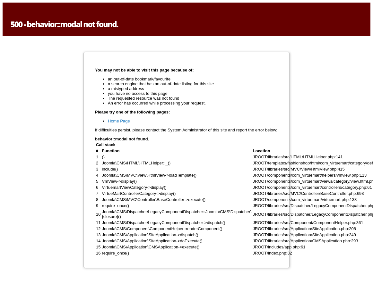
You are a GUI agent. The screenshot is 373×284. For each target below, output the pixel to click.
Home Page (119, 121)
